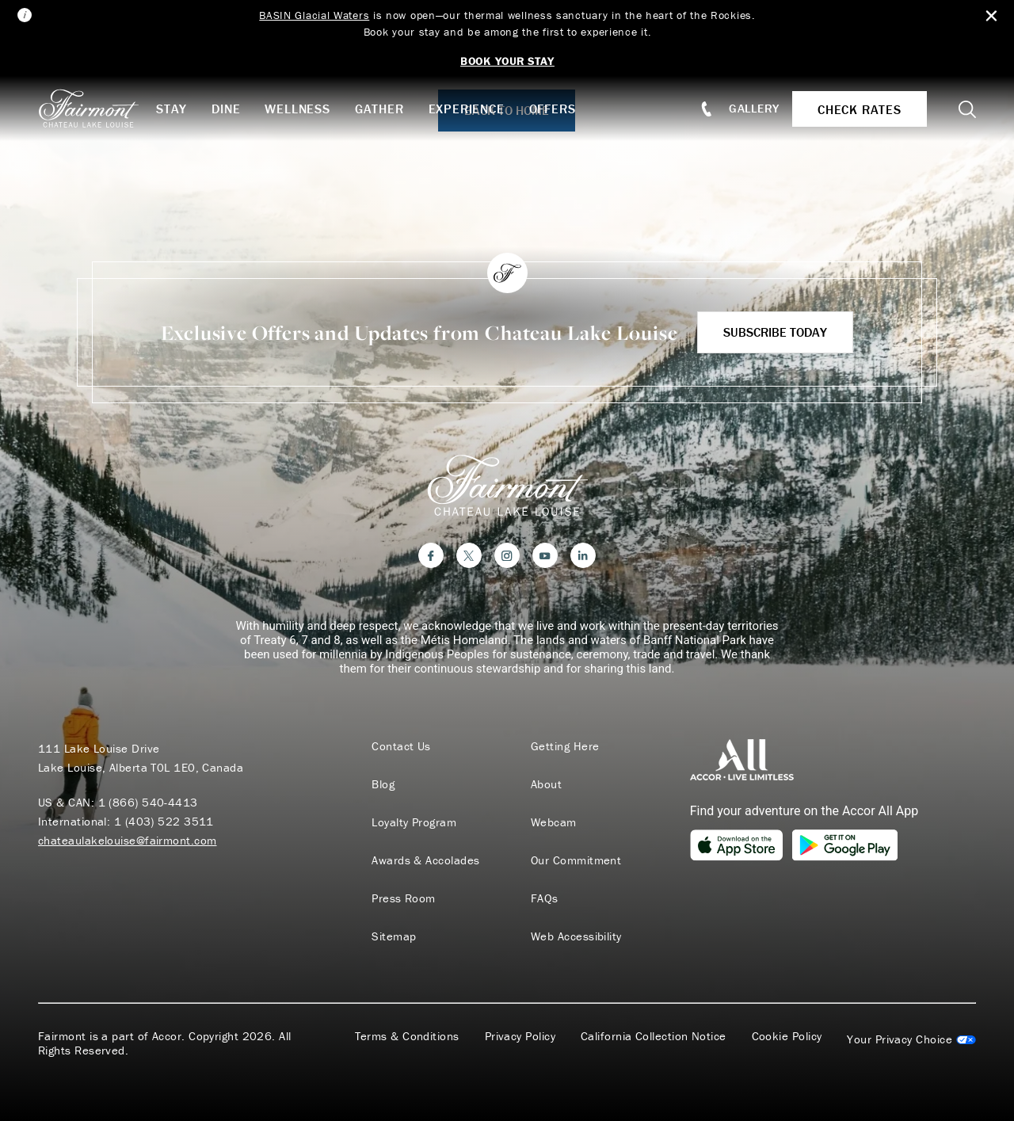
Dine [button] (226, 108)
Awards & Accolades (425, 860)
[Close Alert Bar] (991, 16)
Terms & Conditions (407, 1036)
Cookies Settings (911, 1039)
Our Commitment (576, 860)
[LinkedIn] (583, 555)
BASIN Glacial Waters (314, 15)
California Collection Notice (653, 1036)
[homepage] (97, 108)
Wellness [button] (297, 108)
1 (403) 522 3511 (164, 821)
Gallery (754, 108)
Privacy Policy (520, 1036)
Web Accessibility (576, 936)
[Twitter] (469, 555)
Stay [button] (171, 108)
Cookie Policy (787, 1036)
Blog (383, 784)
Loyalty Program (414, 822)
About (546, 784)
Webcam (554, 822)
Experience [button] (467, 108)
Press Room (404, 898)
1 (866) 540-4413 (148, 802)
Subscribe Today (775, 332)
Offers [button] (552, 108)
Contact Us (401, 746)
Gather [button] (379, 108)
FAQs (544, 898)
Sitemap (394, 936)
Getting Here (565, 746)
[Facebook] (431, 555)
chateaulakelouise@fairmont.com (127, 840)
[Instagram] (507, 555)
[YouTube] (545, 555)
